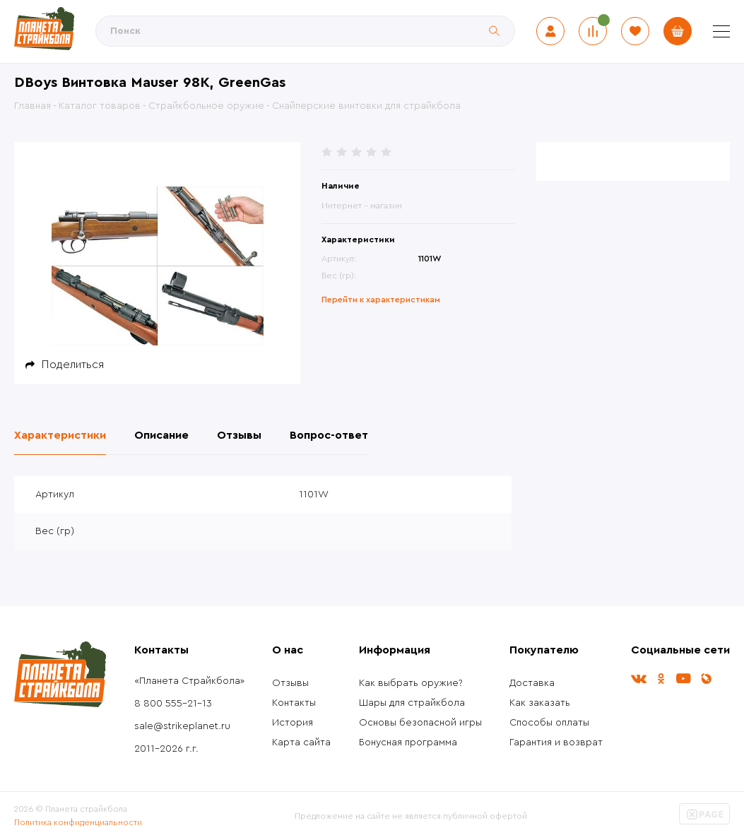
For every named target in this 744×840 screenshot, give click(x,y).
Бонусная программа (408, 742)
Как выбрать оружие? (411, 683)
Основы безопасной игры (420, 723)
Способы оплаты (549, 723)
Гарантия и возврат (556, 742)
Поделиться (73, 364)
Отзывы (290, 683)
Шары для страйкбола (412, 703)
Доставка (532, 683)
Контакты (294, 703)
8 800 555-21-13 (173, 704)
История (292, 723)
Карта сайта (301, 742)
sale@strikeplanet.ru (182, 726)
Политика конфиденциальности (78, 822)
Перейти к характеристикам (380, 299)
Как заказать (539, 703)
